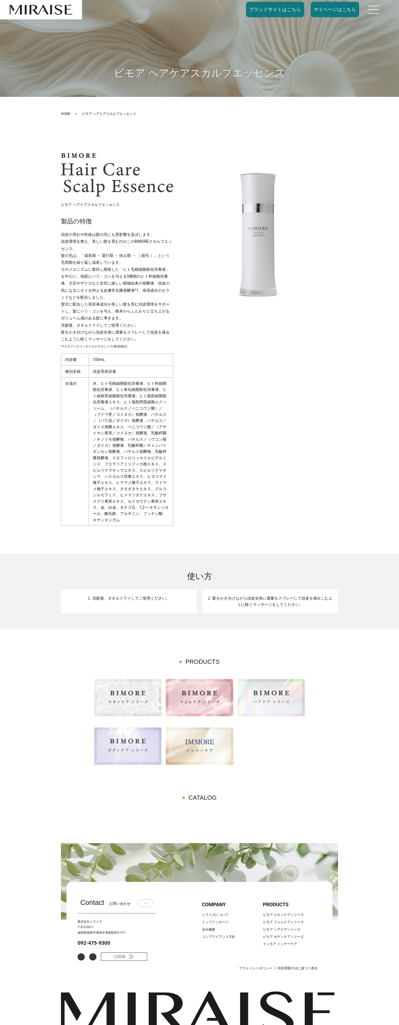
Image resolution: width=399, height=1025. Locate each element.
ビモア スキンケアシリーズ (283, 915)
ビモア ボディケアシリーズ (283, 937)
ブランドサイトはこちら (275, 9)
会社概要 (208, 929)
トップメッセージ (215, 922)
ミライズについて (215, 915)
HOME (65, 114)
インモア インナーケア (280, 944)
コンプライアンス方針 (218, 937)
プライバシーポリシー (255, 968)
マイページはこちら (335, 9)
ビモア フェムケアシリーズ (283, 922)
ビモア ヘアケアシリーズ (281, 929)
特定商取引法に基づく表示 (298, 968)
